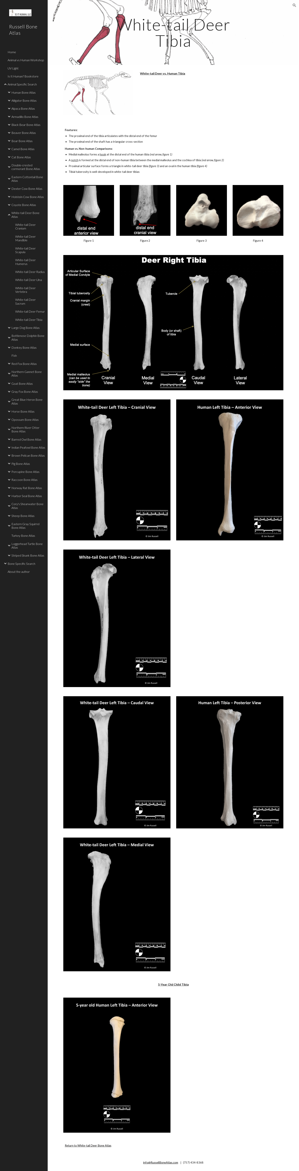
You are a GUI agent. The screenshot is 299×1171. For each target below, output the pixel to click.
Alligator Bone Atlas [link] (24, 100)
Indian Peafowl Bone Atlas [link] (28, 447)
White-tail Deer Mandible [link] (25, 238)
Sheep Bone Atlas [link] (23, 515)
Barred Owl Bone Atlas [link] (26, 439)
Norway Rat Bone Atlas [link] (26, 488)
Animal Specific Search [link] (22, 84)
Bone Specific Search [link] (21, 563)
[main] (173, 32)
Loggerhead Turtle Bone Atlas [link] (27, 545)
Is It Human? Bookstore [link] (23, 76)
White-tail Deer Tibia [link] (28, 319)
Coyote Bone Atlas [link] (23, 205)
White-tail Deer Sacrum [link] (25, 301)
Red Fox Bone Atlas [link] (24, 363)
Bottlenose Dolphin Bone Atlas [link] (27, 337)
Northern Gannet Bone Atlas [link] (26, 373)
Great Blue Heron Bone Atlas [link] (27, 401)
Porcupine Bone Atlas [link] (25, 471)
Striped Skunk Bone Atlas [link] (27, 555)
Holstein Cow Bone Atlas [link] (27, 197)
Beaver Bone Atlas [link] (23, 132)
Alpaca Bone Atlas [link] (23, 108)
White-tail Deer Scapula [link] (25, 250)
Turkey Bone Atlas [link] (23, 535)
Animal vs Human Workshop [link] (26, 60)
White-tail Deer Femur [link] (30, 311)
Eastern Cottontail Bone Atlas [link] (27, 178)
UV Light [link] (13, 68)
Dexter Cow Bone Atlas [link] (26, 188)
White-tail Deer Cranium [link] (25, 226)
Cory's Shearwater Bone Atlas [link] (27, 505)
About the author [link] (19, 571)
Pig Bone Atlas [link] (20, 463)
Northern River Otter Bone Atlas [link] (25, 429)
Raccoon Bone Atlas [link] (24, 479)
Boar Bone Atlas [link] (22, 141)
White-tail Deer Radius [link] (30, 272)
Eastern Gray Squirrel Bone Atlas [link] (25, 525)
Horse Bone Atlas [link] (23, 411)
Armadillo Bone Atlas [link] (24, 116)
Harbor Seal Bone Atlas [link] (26, 496)
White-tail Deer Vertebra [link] (25, 289)
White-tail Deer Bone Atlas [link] (25, 214)
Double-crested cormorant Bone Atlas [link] (25, 167)
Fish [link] (14, 355)
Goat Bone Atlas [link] (22, 383)
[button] (294, 5)
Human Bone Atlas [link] (23, 92)
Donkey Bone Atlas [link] (24, 347)
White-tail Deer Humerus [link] (25, 261)
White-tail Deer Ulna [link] (28, 280)
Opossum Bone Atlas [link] (25, 419)
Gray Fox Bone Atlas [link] (24, 391)
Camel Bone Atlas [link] (23, 149)
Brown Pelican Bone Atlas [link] (28, 455)
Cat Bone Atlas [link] (21, 157)
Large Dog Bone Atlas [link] (25, 327)
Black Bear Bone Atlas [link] (25, 124)
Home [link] (12, 52)
